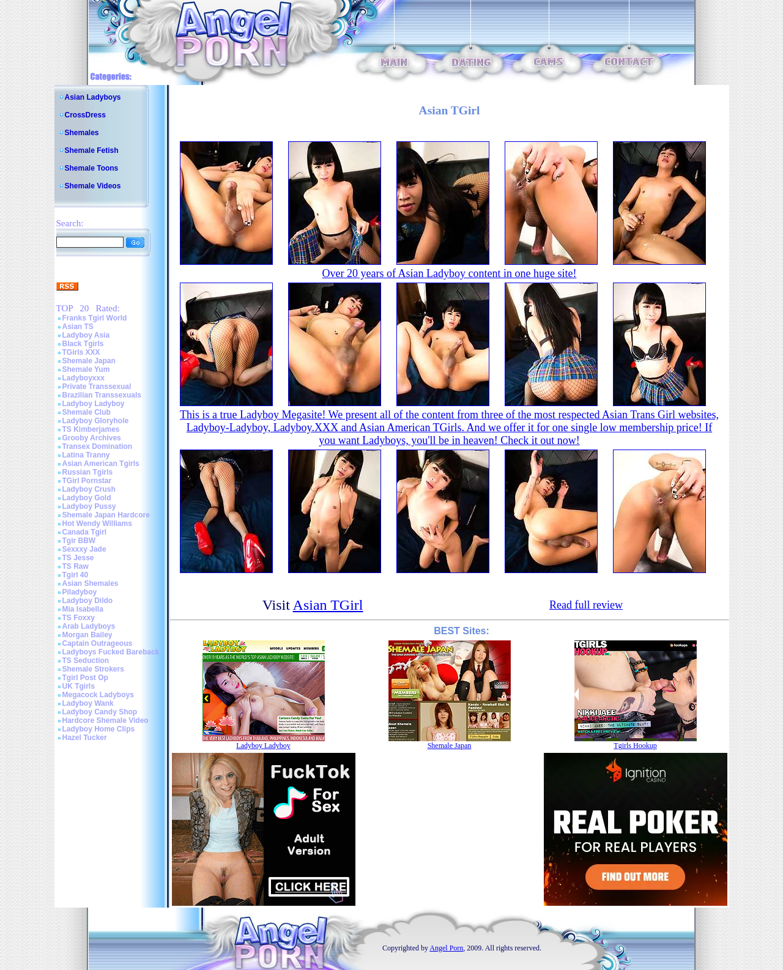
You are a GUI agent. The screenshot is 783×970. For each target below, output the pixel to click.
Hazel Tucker (84, 737)
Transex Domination (97, 446)
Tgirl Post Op (85, 677)
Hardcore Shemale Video (105, 720)
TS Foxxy (78, 617)
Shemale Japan (89, 361)
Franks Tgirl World (94, 318)
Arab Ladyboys (89, 626)
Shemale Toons (92, 168)
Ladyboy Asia (86, 335)
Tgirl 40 (75, 575)
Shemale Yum (86, 369)
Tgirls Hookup (635, 745)
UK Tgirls (78, 686)
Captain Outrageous (97, 643)
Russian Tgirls (87, 472)
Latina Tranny (86, 455)
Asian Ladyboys (93, 97)
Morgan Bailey (87, 635)
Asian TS (78, 326)
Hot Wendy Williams (97, 523)
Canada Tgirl (84, 532)
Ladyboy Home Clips (98, 729)
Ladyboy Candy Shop (100, 712)
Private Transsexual (97, 386)
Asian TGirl (328, 605)
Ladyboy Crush (89, 489)
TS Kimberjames (91, 429)
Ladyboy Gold (86, 498)
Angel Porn (446, 948)
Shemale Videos (93, 186)
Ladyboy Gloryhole (95, 421)
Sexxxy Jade (84, 549)
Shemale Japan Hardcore (106, 515)
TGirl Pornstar (87, 480)
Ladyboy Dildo (87, 600)
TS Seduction (85, 660)
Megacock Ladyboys (98, 694)
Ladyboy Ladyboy (93, 403)
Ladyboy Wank (88, 703)
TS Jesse (78, 557)
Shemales (82, 132)
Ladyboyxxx (83, 378)
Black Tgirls (83, 343)
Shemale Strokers (93, 669)
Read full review (586, 605)
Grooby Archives (91, 438)
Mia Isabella (82, 609)
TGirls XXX (81, 352)
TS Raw (75, 566)
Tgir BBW (79, 540)
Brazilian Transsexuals (101, 395)
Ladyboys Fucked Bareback (111, 652)
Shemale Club (86, 412)
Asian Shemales (90, 583)
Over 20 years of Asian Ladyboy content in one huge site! (449, 273)
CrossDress (85, 115)
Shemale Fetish (92, 150)
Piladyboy (79, 592)
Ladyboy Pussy (89, 506)
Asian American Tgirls (100, 463)
